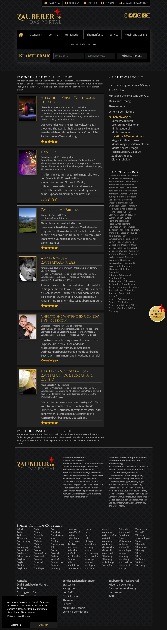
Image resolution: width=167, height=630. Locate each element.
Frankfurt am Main (118, 209)
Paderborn (114, 278)
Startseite (21, 34)
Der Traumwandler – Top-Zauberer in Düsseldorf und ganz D (67, 375)
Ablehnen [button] (16, 625)
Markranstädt (130, 248)
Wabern (112, 302)
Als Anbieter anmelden (135, 3)
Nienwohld (129, 263)
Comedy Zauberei (122, 120)
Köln (111, 236)
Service (114, 34)
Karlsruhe (124, 230)
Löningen (129, 242)
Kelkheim (135, 230)
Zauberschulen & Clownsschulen (121, 157)
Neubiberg (114, 260)
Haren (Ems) (115, 224)
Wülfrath (132, 308)
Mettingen (134, 251)
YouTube (139, 15)
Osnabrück (114, 272)
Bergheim (113, 187)
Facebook (131, 15)
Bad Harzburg (126, 178)
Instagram (126, 15)
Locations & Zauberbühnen (127, 136)
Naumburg (134, 254)
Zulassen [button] (43, 625)
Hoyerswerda (128, 227)
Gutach (128, 218)
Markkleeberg (115, 248)
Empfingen (114, 206)
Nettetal (129, 257)
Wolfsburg (122, 308)
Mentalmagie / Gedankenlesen (130, 144)
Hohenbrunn (115, 227)
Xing (144, 15)
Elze (131, 202)
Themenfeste (95, 34)
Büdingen (113, 196)
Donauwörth (115, 199)
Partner (92, 3)
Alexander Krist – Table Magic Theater (68, 100)
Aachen (123, 175)
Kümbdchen (120, 236)
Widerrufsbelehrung (121, 584)
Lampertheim (115, 239)
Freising (132, 209)
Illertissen (113, 230)
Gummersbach (116, 218)
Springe (112, 287)
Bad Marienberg (116, 181)
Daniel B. (49, 152)
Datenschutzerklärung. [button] (18, 616)
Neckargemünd (116, 257)
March (134, 245)
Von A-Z (53, 34)
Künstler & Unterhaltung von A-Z (129, 95)
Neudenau (125, 260)
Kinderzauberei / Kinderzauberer (121, 130)
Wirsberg (125, 305)
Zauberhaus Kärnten (60, 210)
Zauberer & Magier (120, 117)
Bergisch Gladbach (128, 187)
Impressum (115, 592)
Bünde (122, 196)
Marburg (125, 245)
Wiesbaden (123, 302)
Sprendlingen (128, 284)
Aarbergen (133, 175)
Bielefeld (132, 190)
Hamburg (113, 221)
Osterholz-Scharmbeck (120, 275)
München (113, 175)
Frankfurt (132, 206)
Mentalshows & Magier (125, 148)
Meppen (123, 251)
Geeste (132, 212)
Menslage (113, 251)
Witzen (112, 308)
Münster (123, 254)
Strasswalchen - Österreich (122, 290)
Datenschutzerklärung (122, 588)
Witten (134, 305)
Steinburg (122, 287)
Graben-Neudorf (128, 215)
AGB (111, 596)
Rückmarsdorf (115, 281)
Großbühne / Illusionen (125, 124)
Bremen (124, 193)
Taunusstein (125, 293)
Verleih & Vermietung (83, 44)
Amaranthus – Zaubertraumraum (58, 260)
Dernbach (132, 196)
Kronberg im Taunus (127, 233)
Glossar (110, 3)
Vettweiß (113, 296)
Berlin (124, 190)
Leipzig (126, 239)
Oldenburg (127, 266)
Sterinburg (134, 287)
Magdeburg (114, 245)
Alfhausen (114, 178)
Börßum (133, 193)
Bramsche (113, 193)
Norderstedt (115, 266)
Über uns (74, 3)
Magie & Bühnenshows (125, 140)
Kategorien (35, 34)
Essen (123, 206)
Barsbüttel (114, 184)
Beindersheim (127, 184)
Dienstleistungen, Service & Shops (129, 85)
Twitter (135, 15)
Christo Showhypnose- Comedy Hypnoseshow (70, 318)
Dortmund (127, 199)
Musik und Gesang (136, 34)
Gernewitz (113, 215)
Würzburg (113, 311)
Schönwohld (114, 284)
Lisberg (119, 242)
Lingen (135, 239)
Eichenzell (123, 202)
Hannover (124, 221)
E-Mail (148, 15)
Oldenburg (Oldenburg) (120, 269)
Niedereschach (116, 263)
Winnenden (114, 305)
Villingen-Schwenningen (120, 299)
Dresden (113, 202)
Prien (123, 278)
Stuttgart (113, 293)
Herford (126, 224)
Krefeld (112, 233)
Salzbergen (129, 281)
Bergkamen (114, 190)
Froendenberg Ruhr (118, 212)
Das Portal (55, 3)
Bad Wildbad (132, 181)
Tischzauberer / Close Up (126, 151)
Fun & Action (72, 34)
